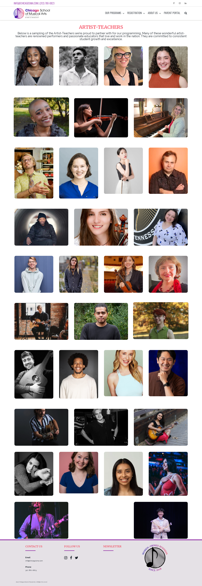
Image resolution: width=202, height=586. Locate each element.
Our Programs (113, 13)
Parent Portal (172, 13)
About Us (153, 13)
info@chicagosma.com (34, 561)
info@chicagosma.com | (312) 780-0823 (34, 3)
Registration (134, 13)
